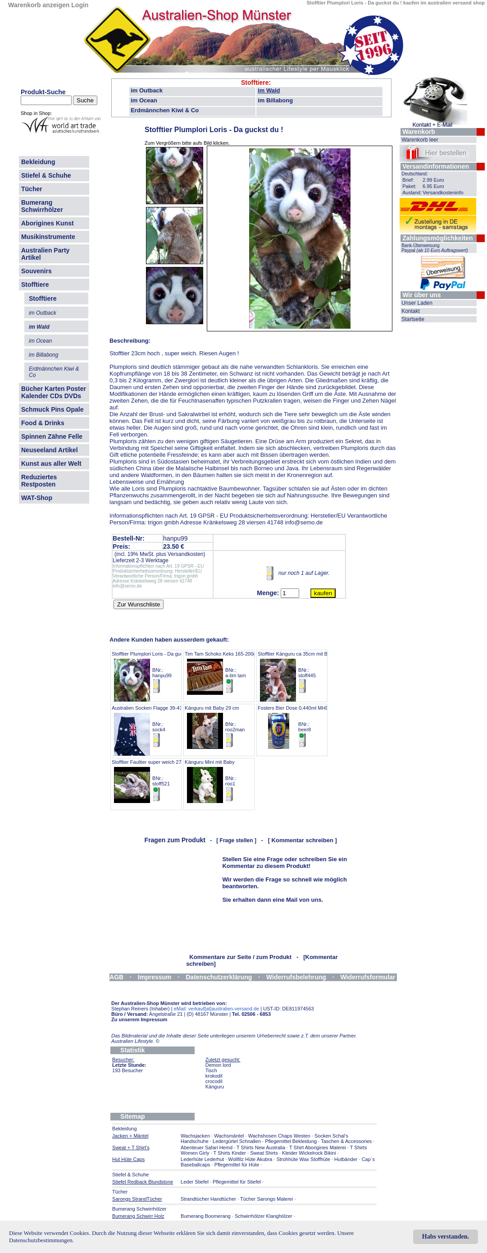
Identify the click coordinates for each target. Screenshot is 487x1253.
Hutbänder (346, 1159)
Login (79, 5)
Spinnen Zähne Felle (51, 436)
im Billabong (275, 100)
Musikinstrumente (48, 236)
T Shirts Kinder (229, 1153)
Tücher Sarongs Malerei (266, 1199)
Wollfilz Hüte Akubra (250, 1159)
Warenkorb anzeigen (38, 5)
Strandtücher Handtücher (208, 1199)
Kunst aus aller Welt (51, 463)
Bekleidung (38, 161)
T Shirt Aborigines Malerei (317, 1147)
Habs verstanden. (445, 1236)
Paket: (409, 186)
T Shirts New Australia (261, 1147)
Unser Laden (416, 303)
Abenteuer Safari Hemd (206, 1147)
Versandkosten (185, 554)
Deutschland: (414, 173)
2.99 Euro (433, 180)
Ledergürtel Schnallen (237, 1141)
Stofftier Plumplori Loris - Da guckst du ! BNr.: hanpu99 (155, 672)
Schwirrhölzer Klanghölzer (263, 1216)
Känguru (214, 1086)
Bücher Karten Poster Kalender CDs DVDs (53, 392)
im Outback (147, 90)
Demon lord (218, 1065)
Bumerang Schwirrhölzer (42, 206)
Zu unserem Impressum (139, 1019)
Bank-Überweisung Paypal (434, 248)
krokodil (214, 1076)
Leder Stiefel (195, 1181)
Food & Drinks (42, 423)
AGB (116, 977)
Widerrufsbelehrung (296, 977)
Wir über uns (421, 294)
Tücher (31, 189)
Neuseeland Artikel (49, 450)
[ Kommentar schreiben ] (302, 840)
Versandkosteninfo (443, 192)
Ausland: (412, 192)
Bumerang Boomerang (206, 1216)
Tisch (211, 1070)
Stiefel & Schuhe (46, 175)
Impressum (155, 977)
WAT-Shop (36, 497)
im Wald (269, 90)
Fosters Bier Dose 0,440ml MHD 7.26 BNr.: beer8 (299, 726)
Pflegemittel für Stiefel (237, 1181)
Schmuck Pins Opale (52, 409)
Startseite (412, 319)
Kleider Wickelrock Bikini (309, 1153)
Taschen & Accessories (346, 1141)
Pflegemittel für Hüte (236, 1164)
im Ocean (144, 100)
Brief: (408, 180)
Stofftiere (35, 284)
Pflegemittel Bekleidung (291, 1141)
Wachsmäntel (229, 1135)
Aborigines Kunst (47, 223)
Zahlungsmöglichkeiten (437, 238)
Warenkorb (418, 131)
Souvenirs (36, 271)
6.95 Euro (433, 186)
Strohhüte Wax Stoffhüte (303, 1159)
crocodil (214, 1081)
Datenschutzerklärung (219, 977)
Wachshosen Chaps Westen (279, 1135)
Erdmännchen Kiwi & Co (165, 110)
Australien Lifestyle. (135, 1041)
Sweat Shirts (264, 1153)
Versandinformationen (435, 166)
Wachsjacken (195, 1135)
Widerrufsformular (368, 977)
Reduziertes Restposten (39, 480)
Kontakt (410, 311)
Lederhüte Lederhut (202, 1159)
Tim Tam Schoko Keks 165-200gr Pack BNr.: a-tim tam (227, 672)
